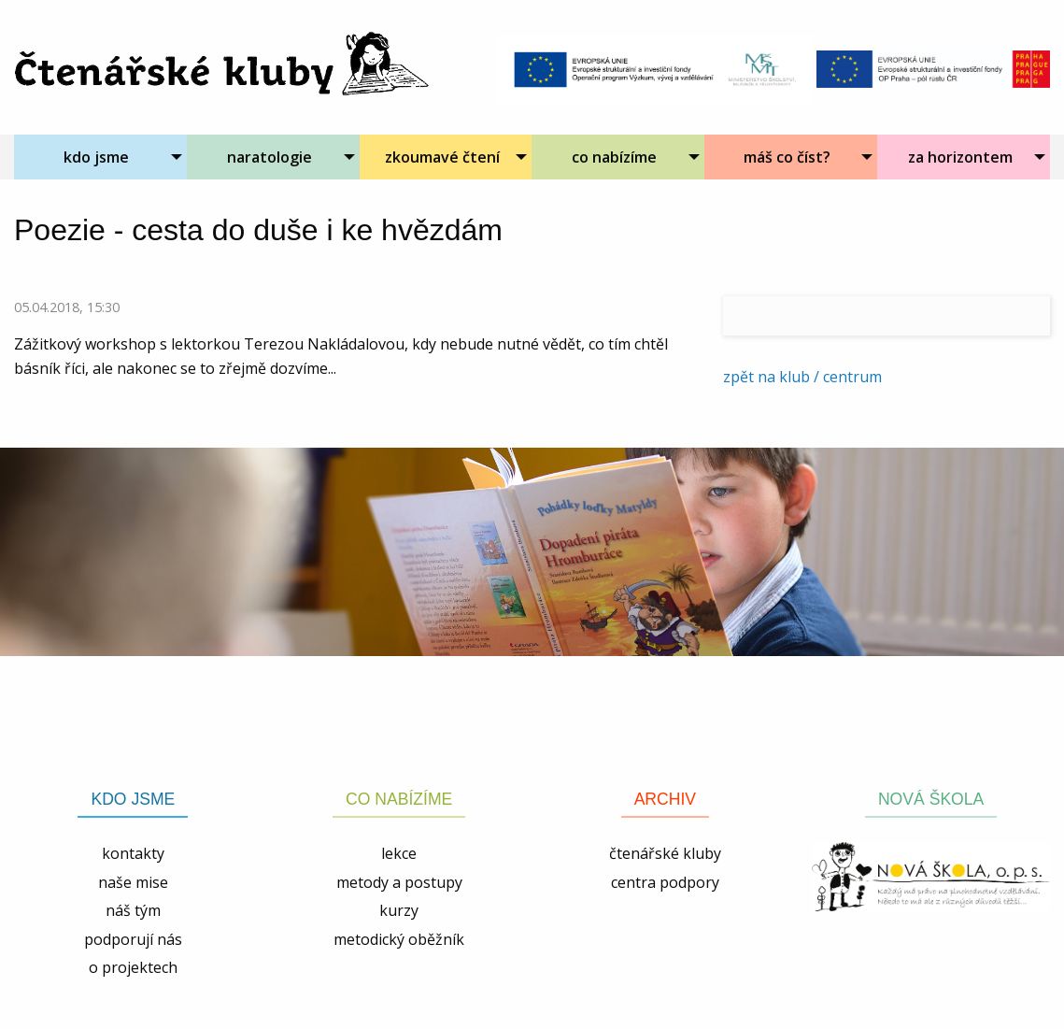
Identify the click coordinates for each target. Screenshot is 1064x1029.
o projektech (133, 967)
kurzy (399, 910)
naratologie (269, 157)
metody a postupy (399, 882)
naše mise (133, 882)
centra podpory (665, 882)
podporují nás (133, 939)
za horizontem (960, 157)
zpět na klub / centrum (802, 376)
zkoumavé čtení (442, 157)
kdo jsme (96, 157)
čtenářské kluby (665, 853)
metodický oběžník (398, 939)
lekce (399, 853)
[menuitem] (100, 157)
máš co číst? (787, 157)
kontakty (133, 853)
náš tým (133, 910)
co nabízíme (614, 157)
